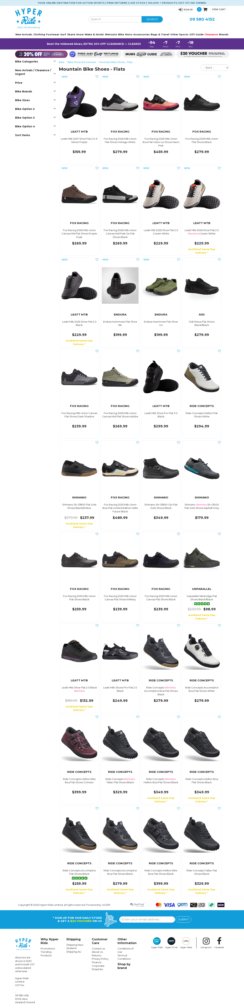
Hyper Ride (157, 943)
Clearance (211, 34)
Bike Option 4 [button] (35, 126)
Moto (128, 34)
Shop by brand (124, 966)
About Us (97, 951)
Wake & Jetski (94, 34)
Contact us (98, 948)
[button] (185, 9)
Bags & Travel (160, 34)
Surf (63, 34)
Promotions (48, 948)
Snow (80, 34)
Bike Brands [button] (35, 91)
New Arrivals (23, 34)
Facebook (219, 943)
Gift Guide (196, 34)
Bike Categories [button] (35, 61)
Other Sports (179, 34)
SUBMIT (183, 919)
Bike (121, 34)
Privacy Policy (100, 958)
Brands (224, 34)
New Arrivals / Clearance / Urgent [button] (35, 72)
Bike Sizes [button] (35, 100)
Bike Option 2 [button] (35, 109)
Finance (97, 962)
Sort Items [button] (35, 135)
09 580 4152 (202, 19)
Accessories (141, 34)
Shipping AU (73, 951)
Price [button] (35, 82)
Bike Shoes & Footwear (82, 62)
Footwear (52, 34)
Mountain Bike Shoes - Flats (116, 62)
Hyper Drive (171, 943)
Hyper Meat (186, 943)
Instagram (206, 943)
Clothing (39, 34)
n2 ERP (106, 904)
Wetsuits (111, 34)
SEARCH (152, 19)
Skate (71, 34)
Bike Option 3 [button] (35, 117)
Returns (96, 955)
